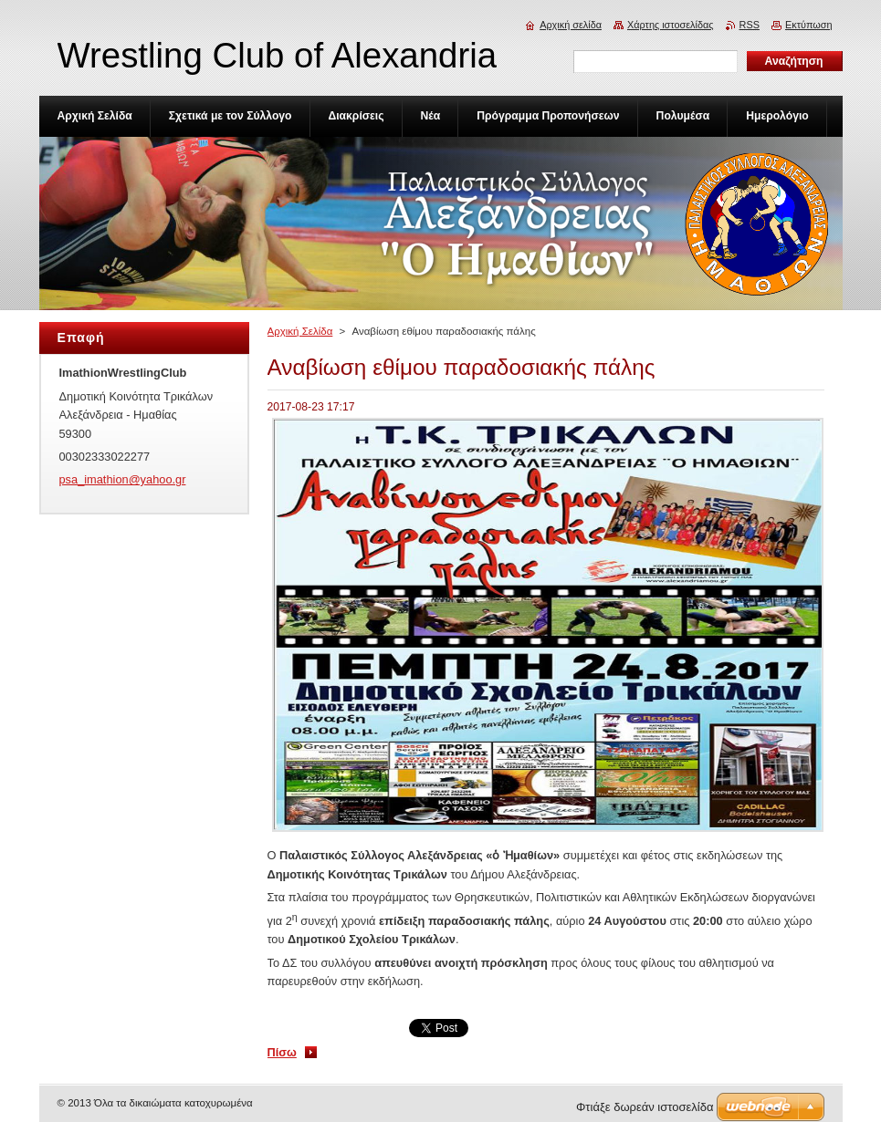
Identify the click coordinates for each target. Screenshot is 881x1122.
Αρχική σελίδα (571, 24)
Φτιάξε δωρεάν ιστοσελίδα (644, 1107)
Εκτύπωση (809, 24)
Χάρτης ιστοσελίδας (670, 24)
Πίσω (282, 1052)
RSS (749, 24)
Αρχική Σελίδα (300, 331)
